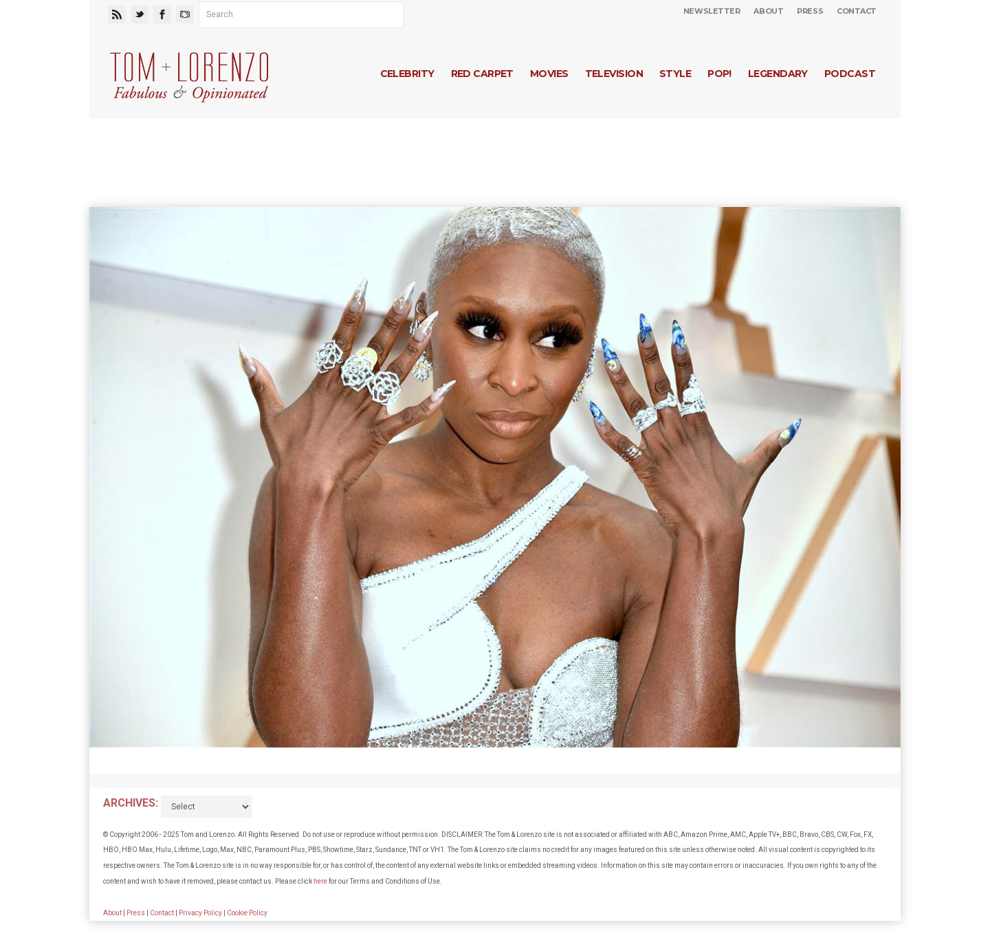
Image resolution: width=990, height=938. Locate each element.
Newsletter (711, 11)
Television (614, 73)
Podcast (849, 73)
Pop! (719, 73)
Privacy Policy (200, 913)
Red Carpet (482, 73)
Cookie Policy (247, 913)
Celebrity (407, 73)
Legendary (778, 73)
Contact (857, 11)
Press (810, 11)
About (768, 11)
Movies (549, 73)
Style (675, 73)
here (320, 881)
